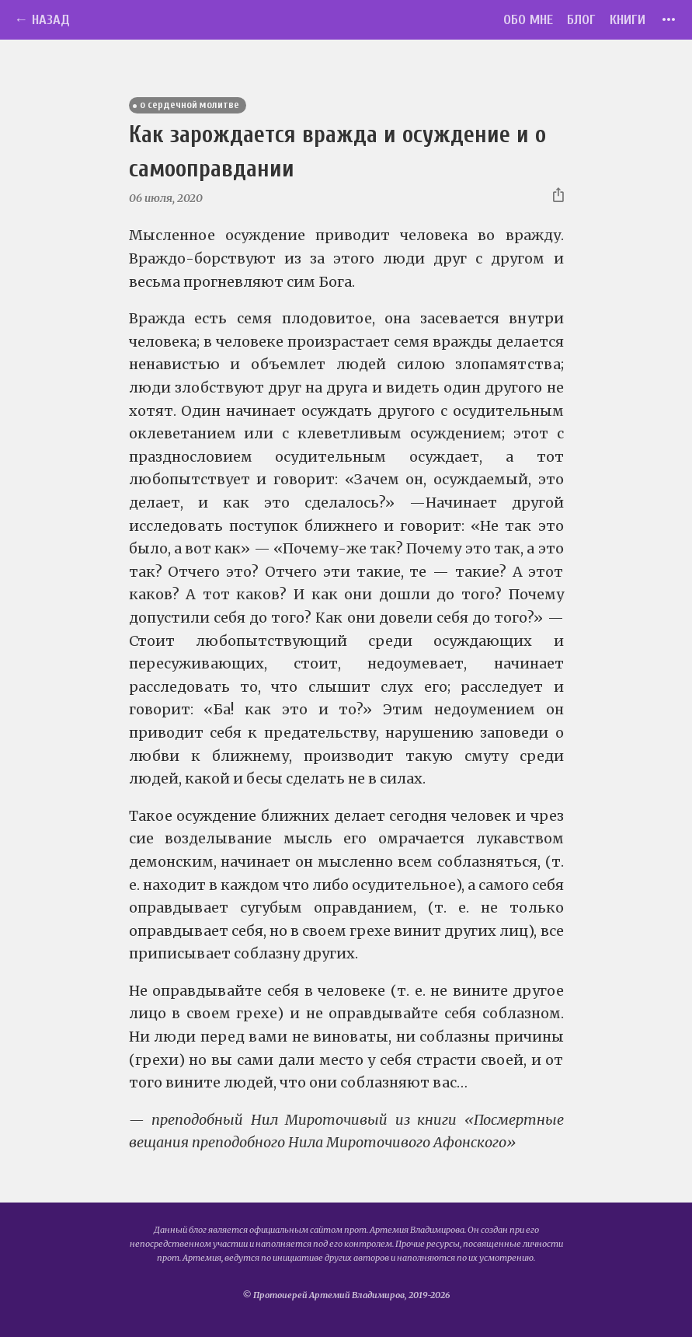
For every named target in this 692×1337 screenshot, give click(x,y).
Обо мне (528, 20)
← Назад (42, 20)
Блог (581, 20)
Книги (627, 20)
